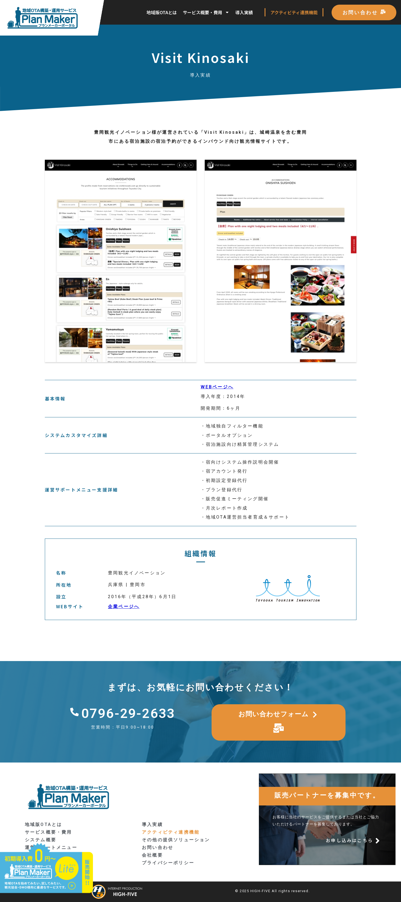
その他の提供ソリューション (176, 839)
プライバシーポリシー (168, 862)
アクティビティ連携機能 (294, 12)
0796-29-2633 (128, 713)
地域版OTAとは (162, 12)
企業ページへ (123, 606)
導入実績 (244, 12)
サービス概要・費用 (206, 12)
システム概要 (40, 839)
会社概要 (152, 855)
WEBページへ (217, 386)
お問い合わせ (157, 847)
